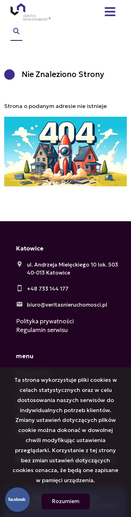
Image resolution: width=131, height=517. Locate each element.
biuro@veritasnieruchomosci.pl (67, 304)
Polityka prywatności (45, 321)
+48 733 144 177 (47, 288)
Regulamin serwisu (42, 330)
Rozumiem (65, 501)
